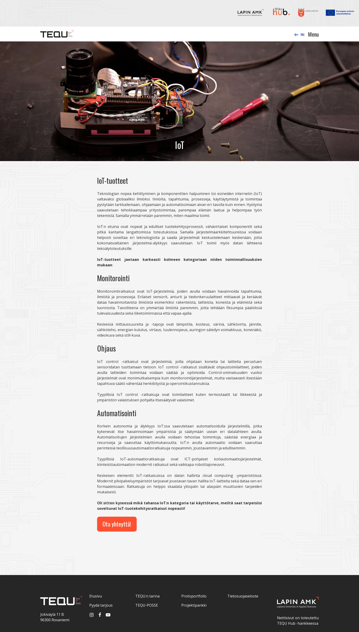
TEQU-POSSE (146, 605)
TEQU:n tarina (147, 596)
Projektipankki (194, 605)
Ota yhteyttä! (117, 523)
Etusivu (95, 596)
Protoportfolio (194, 596)
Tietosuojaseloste (242, 596)
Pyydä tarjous (101, 605)
